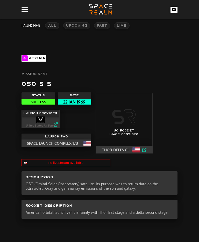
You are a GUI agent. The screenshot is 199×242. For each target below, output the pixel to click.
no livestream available (66, 163)
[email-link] (174, 9)
